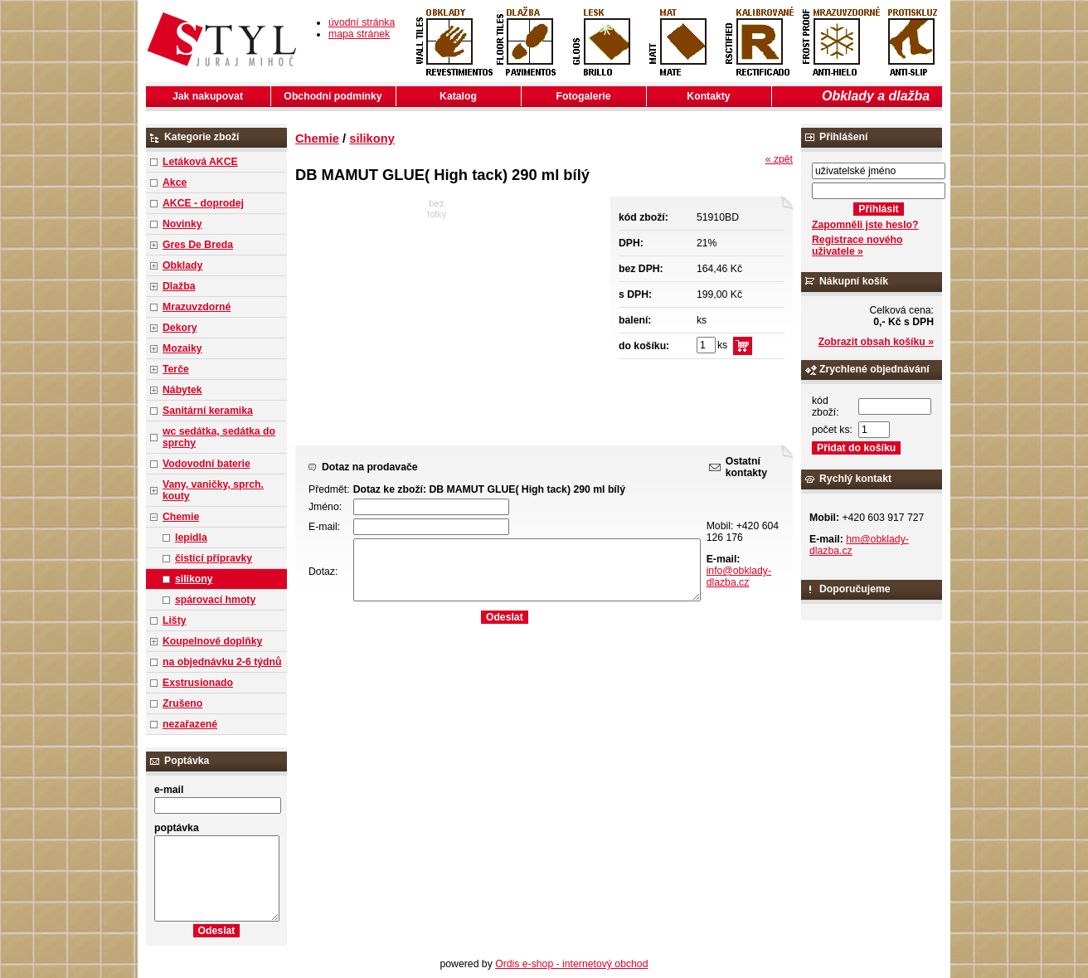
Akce (175, 182)
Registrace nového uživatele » (857, 245)
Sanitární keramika (208, 410)
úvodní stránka (361, 22)
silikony (194, 579)
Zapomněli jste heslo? (865, 225)
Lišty (175, 620)
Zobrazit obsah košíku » (876, 342)
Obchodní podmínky (332, 96)
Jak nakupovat (207, 96)
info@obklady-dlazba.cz (739, 576)
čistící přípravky (213, 558)
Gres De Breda (198, 245)
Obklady (182, 265)
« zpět (779, 159)
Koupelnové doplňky (212, 641)
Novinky (182, 224)
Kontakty (708, 96)
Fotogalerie (583, 96)
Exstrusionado (198, 682)
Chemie (181, 517)
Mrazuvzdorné (197, 307)
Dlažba (179, 286)
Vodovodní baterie (206, 464)
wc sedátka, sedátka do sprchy (219, 437)
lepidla (191, 537)
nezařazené (190, 724)
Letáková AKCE (200, 162)
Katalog (458, 96)
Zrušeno (182, 703)
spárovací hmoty (215, 600)
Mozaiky (182, 348)
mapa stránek (359, 34)
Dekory (180, 327)
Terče (176, 369)
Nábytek (182, 390)
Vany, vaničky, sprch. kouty (213, 490)
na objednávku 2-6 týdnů (222, 662)
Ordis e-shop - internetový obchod (571, 964)
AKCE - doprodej (203, 203)
